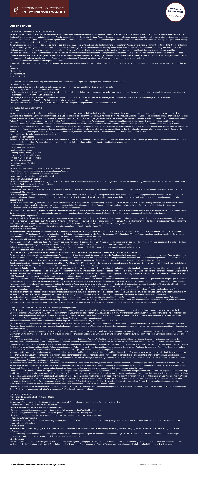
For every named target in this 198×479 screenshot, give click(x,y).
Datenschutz (156, 464)
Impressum (141, 464)
